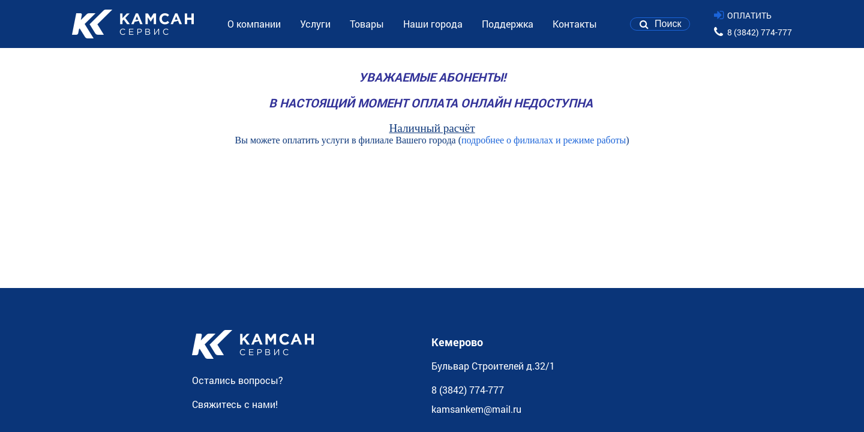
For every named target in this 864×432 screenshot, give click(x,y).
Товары (367, 23)
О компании (254, 23)
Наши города (433, 23)
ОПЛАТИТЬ (749, 15)
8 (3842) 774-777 (759, 32)
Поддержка (507, 23)
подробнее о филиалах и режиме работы (543, 140)
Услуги (315, 23)
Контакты (575, 23)
